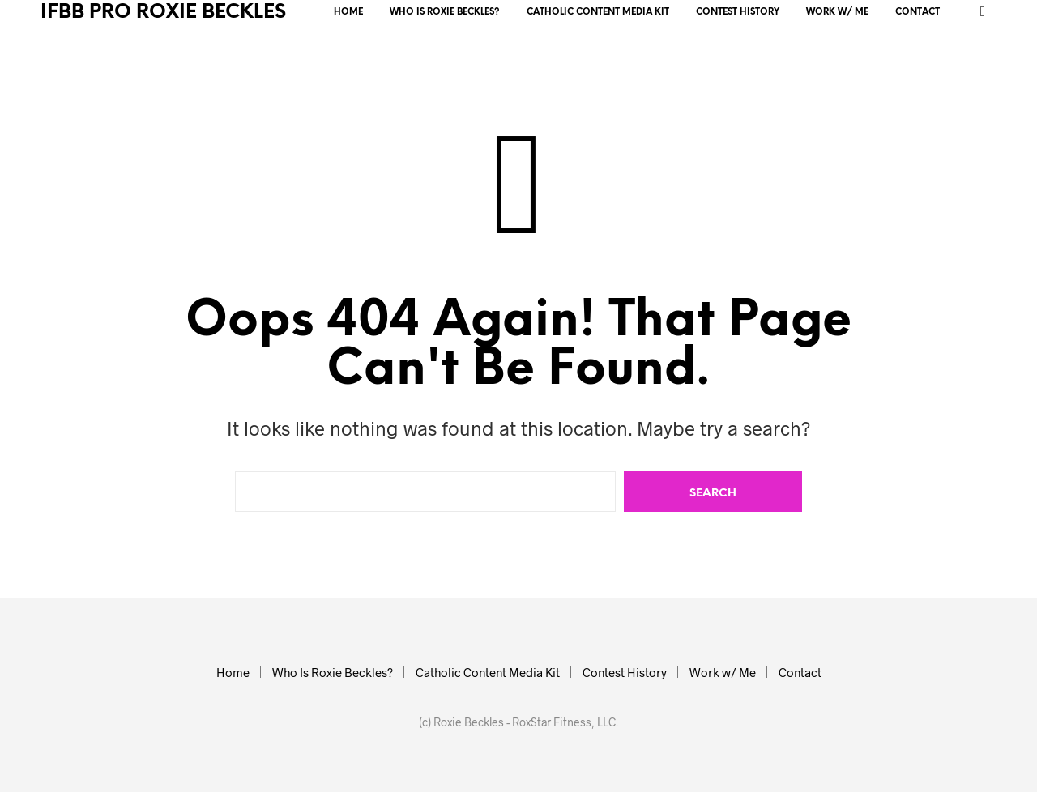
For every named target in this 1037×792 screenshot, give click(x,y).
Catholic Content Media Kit (598, 12)
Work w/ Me (837, 12)
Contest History (737, 12)
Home (348, 12)
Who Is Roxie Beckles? (445, 12)
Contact (917, 12)
